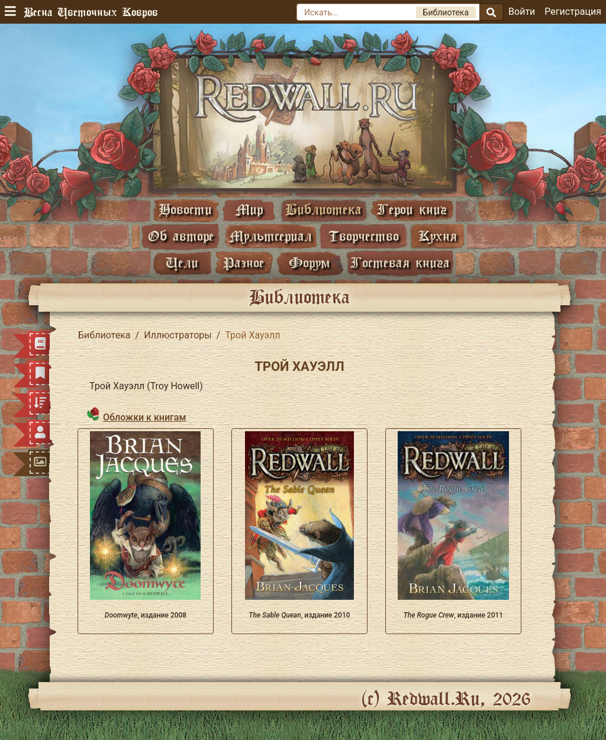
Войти (521, 11)
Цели (182, 262)
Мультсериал (270, 236)
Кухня (437, 236)
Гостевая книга (400, 262)
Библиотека (323, 209)
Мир (249, 209)
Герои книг (412, 209)
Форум (309, 262)
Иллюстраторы (178, 335)
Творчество (363, 236)
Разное (244, 262)
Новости (185, 209)
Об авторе (181, 236)
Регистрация (572, 11)
